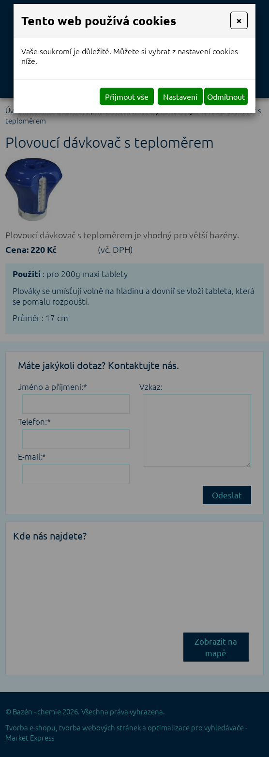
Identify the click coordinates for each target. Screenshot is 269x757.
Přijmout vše (127, 96)
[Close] (239, 20)
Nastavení (180, 96)
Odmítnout (226, 96)
